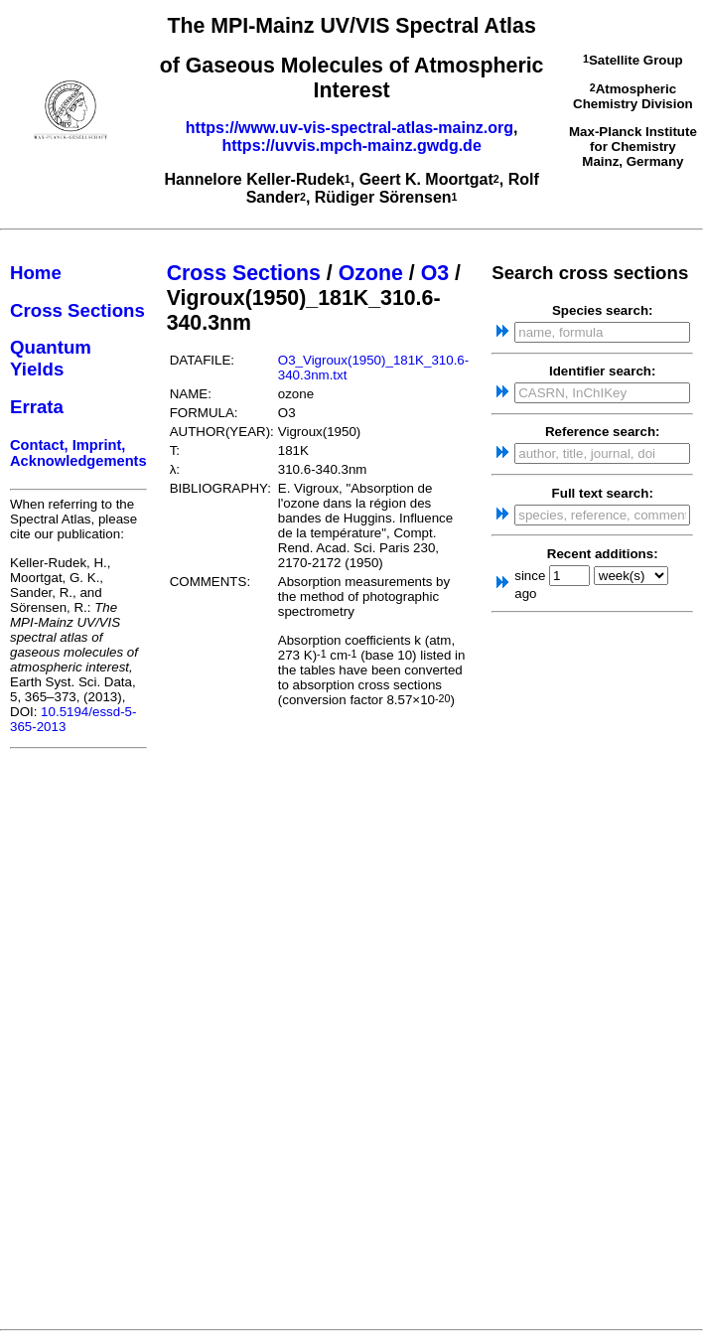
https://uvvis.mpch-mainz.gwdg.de (351, 145)
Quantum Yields (50, 358)
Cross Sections (77, 310)
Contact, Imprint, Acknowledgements (78, 453)
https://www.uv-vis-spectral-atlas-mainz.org (349, 127)
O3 (435, 273)
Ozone (371, 273)
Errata (37, 406)
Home (36, 272)
